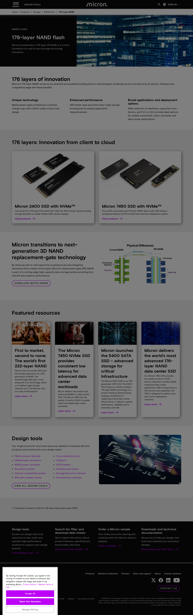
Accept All (30, 599)
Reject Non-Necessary (30, 607)
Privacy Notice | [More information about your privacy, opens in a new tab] (30, 590)
